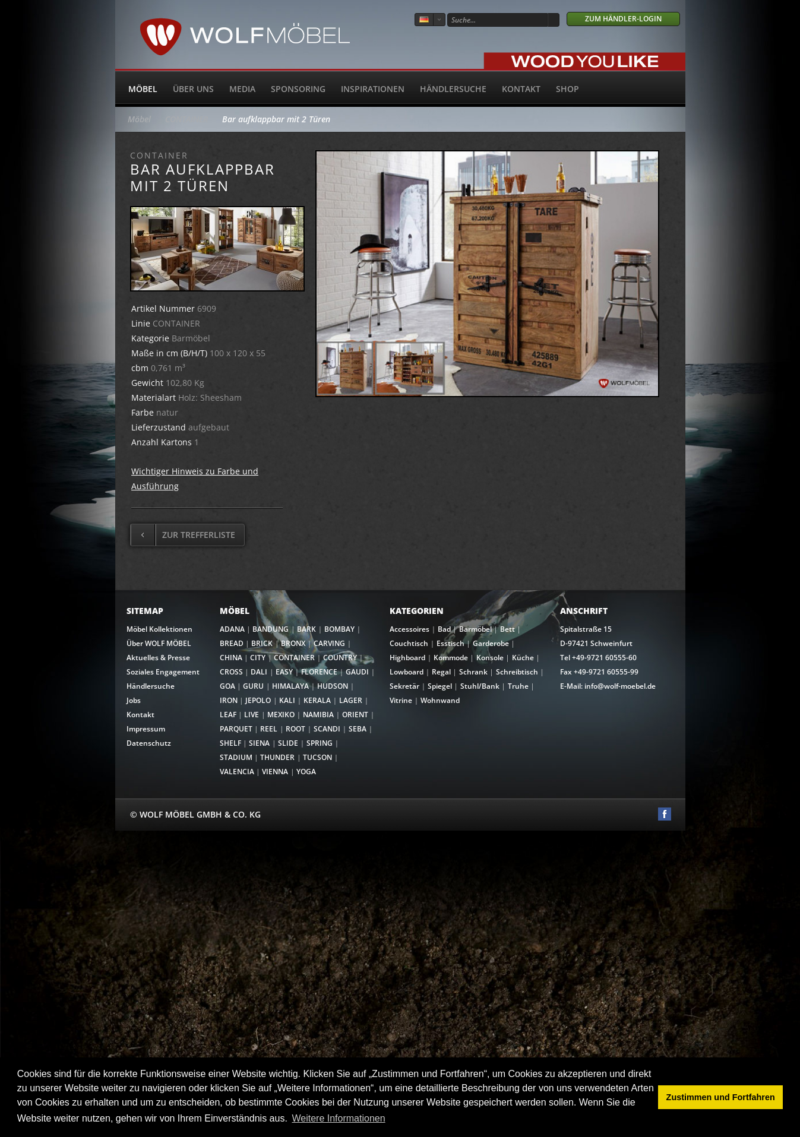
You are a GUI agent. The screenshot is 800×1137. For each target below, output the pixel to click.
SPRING (319, 743)
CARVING (329, 643)
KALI (287, 700)
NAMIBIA (318, 715)
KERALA (317, 700)
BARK (306, 629)
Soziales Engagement (163, 672)
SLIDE (288, 743)
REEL (268, 729)
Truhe (518, 686)
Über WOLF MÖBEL (159, 643)
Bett (507, 629)
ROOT (295, 729)
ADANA (232, 629)
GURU (253, 686)
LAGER (350, 700)
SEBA (357, 729)
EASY (284, 672)
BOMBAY (339, 629)
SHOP (567, 88)
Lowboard (406, 672)
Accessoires (409, 629)
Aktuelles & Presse (158, 658)
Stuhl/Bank (479, 686)
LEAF (228, 715)
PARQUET (236, 729)
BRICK (262, 643)
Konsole (490, 658)
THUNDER (277, 757)
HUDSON (332, 686)
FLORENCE (319, 672)
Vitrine (401, 700)
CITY (257, 658)
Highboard (407, 658)
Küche (523, 658)
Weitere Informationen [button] (338, 1118)
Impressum (146, 729)
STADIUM (236, 757)
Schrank (473, 672)
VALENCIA (237, 772)
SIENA (259, 743)
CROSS (231, 672)
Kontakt (521, 88)
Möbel (142, 88)
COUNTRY (340, 658)
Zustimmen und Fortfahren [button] (720, 1097)
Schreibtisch (517, 672)
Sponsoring (298, 88)
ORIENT (355, 715)
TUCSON (317, 757)
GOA (227, 686)
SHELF (230, 743)
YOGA (306, 772)
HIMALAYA (290, 686)
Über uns (193, 88)
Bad (444, 629)
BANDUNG (270, 629)
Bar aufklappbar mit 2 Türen (276, 119)
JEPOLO (258, 700)
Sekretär (404, 686)
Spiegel (440, 686)
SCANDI (327, 729)
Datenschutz (149, 743)
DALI (259, 672)
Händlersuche (453, 88)
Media (242, 88)
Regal (441, 672)
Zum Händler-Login (623, 19)
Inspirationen (372, 88)
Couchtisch (409, 643)
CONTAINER (186, 119)
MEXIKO (281, 715)
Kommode (451, 658)
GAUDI (357, 672)
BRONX (293, 643)
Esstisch (450, 643)
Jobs (134, 700)
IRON (229, 700)
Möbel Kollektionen (159, 629)
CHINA (231, 658)
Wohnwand (440, 700)
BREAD (232, 643)
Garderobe (491, 643)
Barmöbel (475, 629)
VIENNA (275, 772)
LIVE (251, 715)
